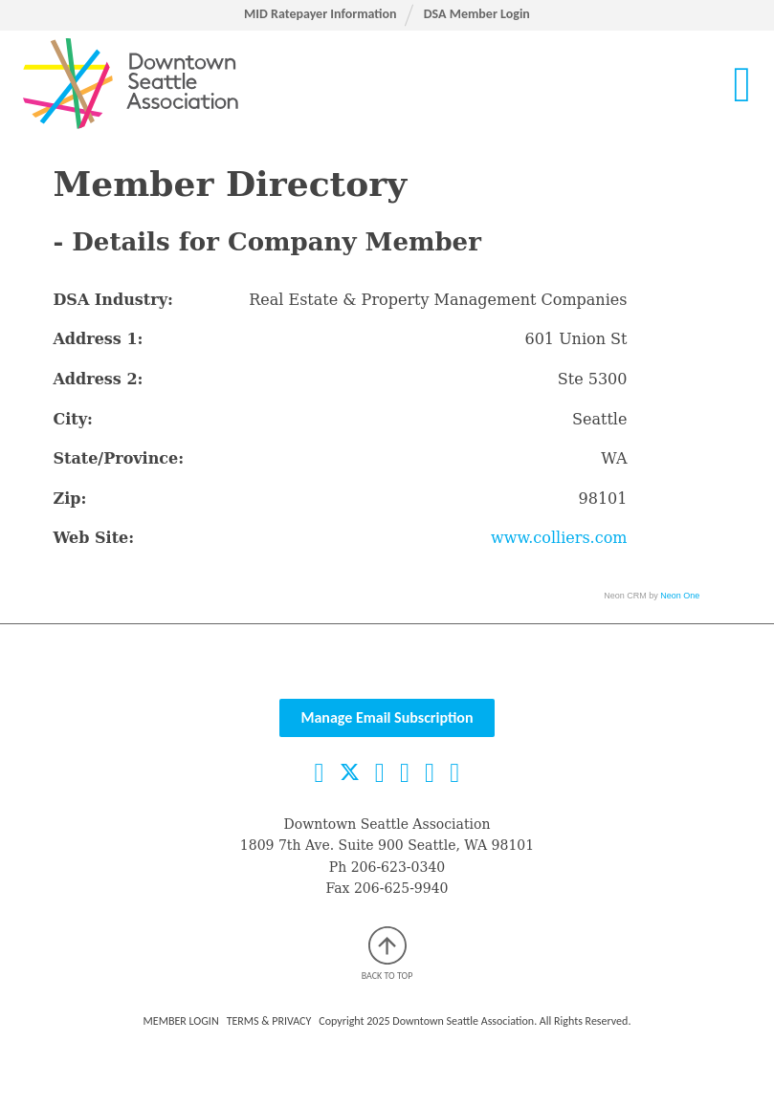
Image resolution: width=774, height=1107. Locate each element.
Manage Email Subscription (386, 717)
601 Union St (576, 339)
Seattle (599, 419)
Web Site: (93, 538)
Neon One (679, 595)
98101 (603, 498)
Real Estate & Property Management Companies (438, 300)
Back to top (387, 954)
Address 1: (98, 339)
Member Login (181, 1021)
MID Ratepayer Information (320, 14)
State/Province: (118, 458)
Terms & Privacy (269, 1021)
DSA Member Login (477, 14)
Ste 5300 (593, 379)
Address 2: (98, 379)
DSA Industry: (112, 300)
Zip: (69, 498)
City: (72, 419)
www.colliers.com (559, 538)
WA (614, 458)
